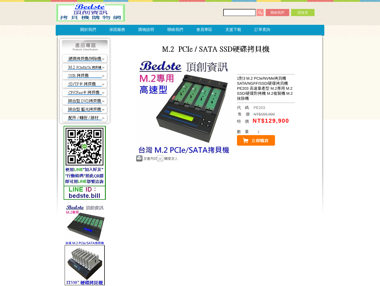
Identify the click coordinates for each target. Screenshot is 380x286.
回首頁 (303, 13)
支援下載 (233, 29)
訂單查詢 (262, 29)
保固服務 (117, 29)
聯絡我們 (277, 13)
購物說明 (146, 29)
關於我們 (88, 29)
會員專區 (204, 29)
